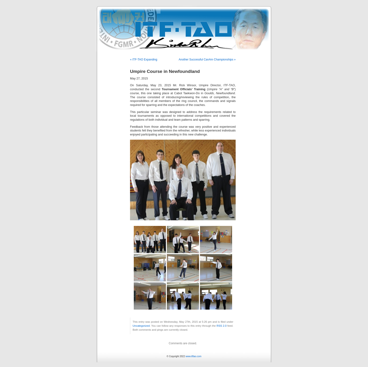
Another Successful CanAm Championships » (207, 59)
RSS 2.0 (222, 325)
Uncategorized (141, 325)
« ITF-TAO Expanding (143, 59)
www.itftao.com (193, 356)
